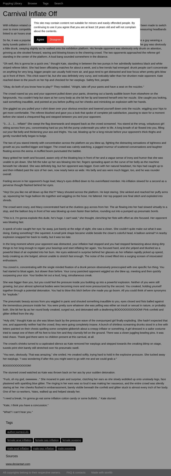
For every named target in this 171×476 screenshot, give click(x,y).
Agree (40, 39)
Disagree (55, 39)
